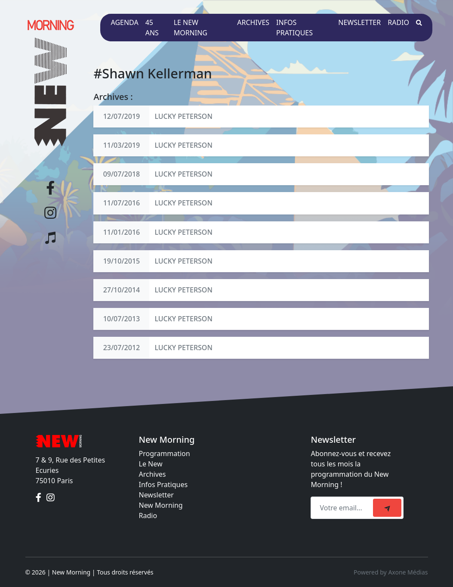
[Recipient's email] (343, 508)
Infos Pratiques (163, 484)
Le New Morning (190, 27)
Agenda (124, 22)
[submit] (387, 508)
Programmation (164, 453)
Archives (253, 22)
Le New (151, 464)
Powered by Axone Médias (391, 572)
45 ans (152, 27)
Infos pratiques (294, 27)
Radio (398, 22)
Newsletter (359, 22)
